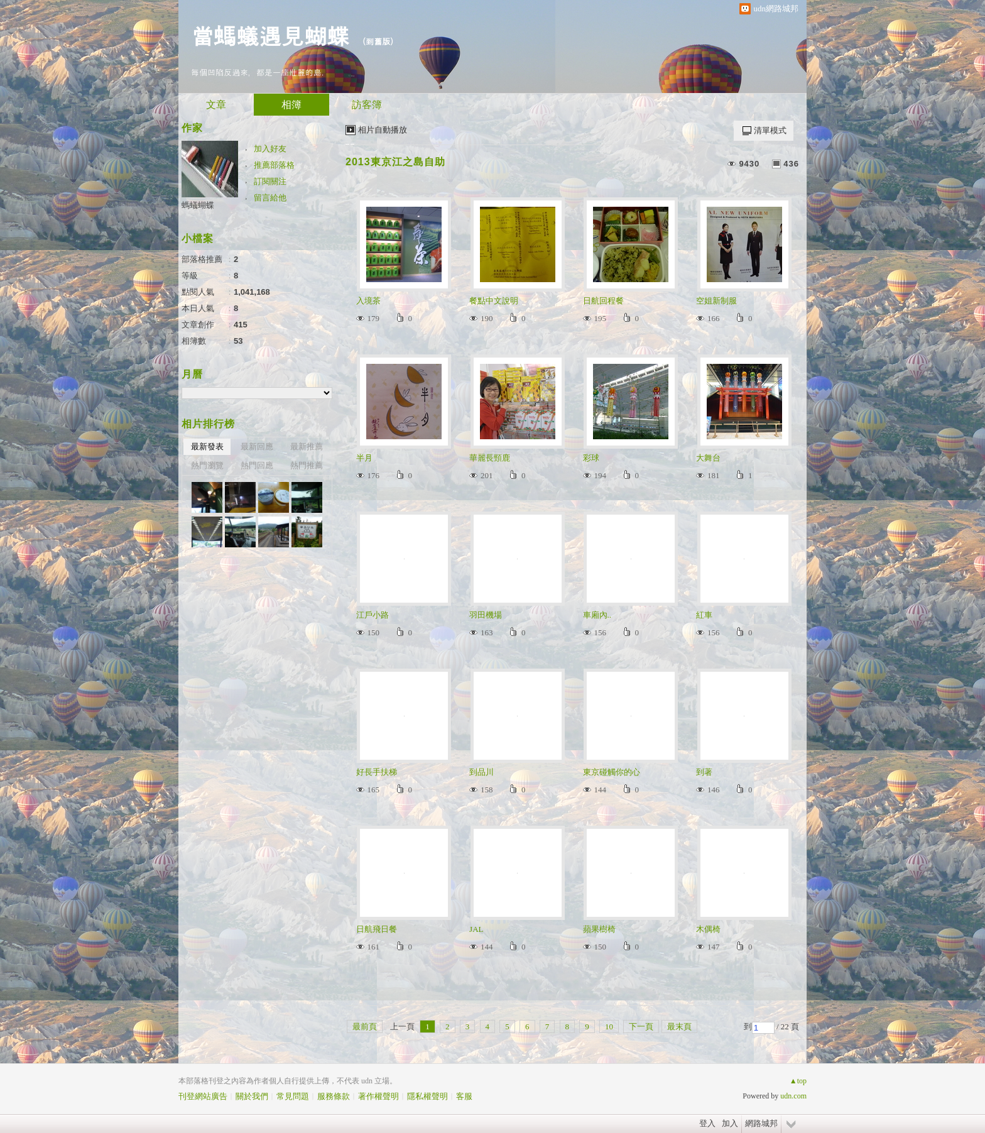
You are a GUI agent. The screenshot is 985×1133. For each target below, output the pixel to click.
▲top (798, 1080)
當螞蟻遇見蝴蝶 (270, 35)
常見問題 (292, 1096)
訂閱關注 (270, 181)
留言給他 (270, 197)
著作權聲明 (378, 1096)
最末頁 (679, 1026)
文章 (216, 104)
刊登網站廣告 (202, 1096)
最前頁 (364, 1026)
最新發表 (207, 446)
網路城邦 (761, 1123)
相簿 (291, 104)
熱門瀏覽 (207, 465)
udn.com (793, 1096)
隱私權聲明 (427, 1096)
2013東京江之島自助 (395, 161)
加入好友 (270, 148)
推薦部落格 (274, 165)
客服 (464, 1096)
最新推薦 (306, 446)
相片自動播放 (382, 129)
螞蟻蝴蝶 (198, 205)
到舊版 (378, 41)
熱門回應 (257, 465)
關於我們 (252, 1096)
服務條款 (333, 1096)
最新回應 (257, 446)
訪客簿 (367, 104)
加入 (730, 1123)
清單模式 (770, 130)
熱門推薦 (306, 465)
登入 (707, 1123)
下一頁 (641, 1026)
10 (609, 1026)
